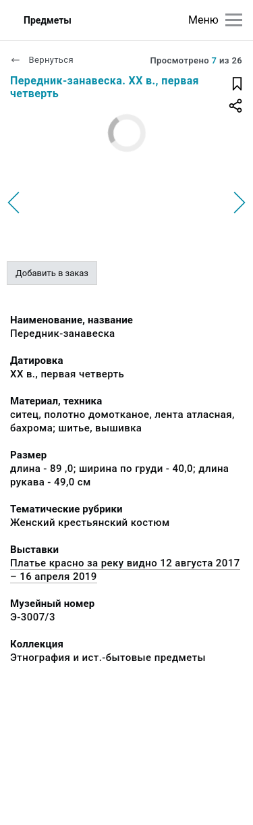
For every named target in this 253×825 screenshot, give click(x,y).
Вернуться (42, 60)
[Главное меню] (234, 20)
